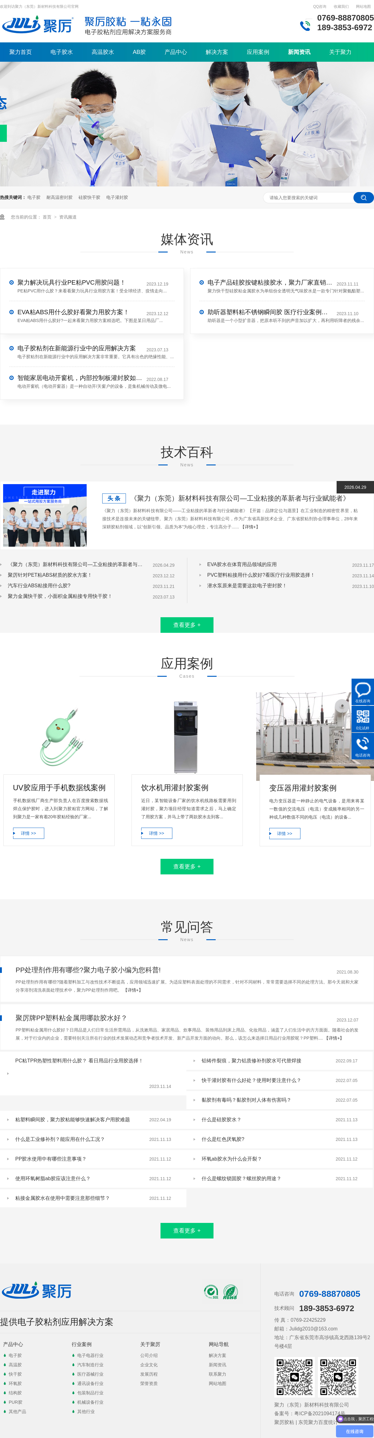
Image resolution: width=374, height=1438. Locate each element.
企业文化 (149, 1364)
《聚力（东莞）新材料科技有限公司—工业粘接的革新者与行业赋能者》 (240, 498)
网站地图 (363, 6)
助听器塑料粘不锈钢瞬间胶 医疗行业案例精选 (270, 312)
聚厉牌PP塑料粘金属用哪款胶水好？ (71, 1018)
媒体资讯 (187, 239)
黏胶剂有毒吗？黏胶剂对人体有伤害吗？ (246, 1100)
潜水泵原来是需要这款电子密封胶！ (247, 585)
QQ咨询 (320, 6)
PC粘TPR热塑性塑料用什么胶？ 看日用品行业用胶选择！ (79, 1060)
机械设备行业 (90, 1402)
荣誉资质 (149, 1383)
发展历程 (149, 1374)
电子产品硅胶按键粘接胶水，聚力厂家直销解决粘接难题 (270, 282)
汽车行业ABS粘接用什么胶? (39, 585)
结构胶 (15, 1392)
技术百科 (187, 452)
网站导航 (219, 1344)
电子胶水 (61, 52)
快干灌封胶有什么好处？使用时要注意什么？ (251, 1080)
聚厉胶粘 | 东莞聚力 (296, 1422)
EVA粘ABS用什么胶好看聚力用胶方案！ (73, 312)
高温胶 (15, 1364)
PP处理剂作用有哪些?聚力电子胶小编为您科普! (88, 970)
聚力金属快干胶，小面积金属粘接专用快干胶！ (60, 596)
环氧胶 (15, 1383)
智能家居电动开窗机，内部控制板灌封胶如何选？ (79, 377)
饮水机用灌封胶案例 (175, 787)
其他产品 (17, 1411)
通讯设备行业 (90, 1383)
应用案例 (258, 52)
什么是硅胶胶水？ (222, 1119)
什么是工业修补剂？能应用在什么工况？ (60, 1139)
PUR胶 (15, 1402)
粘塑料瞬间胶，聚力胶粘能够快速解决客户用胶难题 (72, 1119)
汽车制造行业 (90, 1364)
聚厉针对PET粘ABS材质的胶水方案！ (50, 575)
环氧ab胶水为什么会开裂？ (232, 1158)
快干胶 (15, 1374)
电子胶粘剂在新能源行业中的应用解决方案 (76, 348)
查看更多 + (187, 625)
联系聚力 (217, 1374)
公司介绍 (149, 1355)
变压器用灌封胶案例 (303, 788)
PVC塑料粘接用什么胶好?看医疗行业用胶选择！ (261, 575)
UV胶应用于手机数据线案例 (59, 787)
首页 (48, 216)
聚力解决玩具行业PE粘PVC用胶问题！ (71, 282)
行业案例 (82, 1344)
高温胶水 (103, 52)
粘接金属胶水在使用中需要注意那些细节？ (62, 1198)
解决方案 (217, 52)
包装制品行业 (90, 1392)
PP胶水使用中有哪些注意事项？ (51, 1158)
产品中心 (176, 52)
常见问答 (187, 927)
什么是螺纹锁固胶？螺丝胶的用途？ (241, 1178)
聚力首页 (20, 52)
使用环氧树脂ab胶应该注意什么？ (53, 1178)
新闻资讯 (299, 52)
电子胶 (34, 197)
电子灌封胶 (117, 197)
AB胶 (139, 52)
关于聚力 (340, 52)
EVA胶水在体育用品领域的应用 (242, 564)
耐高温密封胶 (59, 197)
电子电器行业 (90, 1355)
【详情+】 (250, 526)
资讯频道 (68, 216)
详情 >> (28, 833)
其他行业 (86, 1411)
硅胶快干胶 (89, 197)
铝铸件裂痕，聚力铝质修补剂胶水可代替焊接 (251, 1060)
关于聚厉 (150, 1344)
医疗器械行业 (90, 1374)
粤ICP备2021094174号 (319, 1413)
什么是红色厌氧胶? (223, 1139)
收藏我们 (341, 6)
